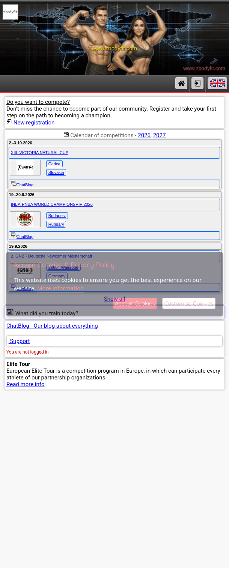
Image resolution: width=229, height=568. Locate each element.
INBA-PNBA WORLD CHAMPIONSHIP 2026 (52, 204)
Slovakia (56, 172)
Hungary (56, 224)
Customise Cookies (189, 303)
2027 (159, 135)
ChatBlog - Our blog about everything (52, 325)
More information (60, 288)
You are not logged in (27, 352)
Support (19, 341)
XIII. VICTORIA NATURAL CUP (39, 152)
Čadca (54, 164)
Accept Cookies (135, 303)
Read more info (25, 384)
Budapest (57, 215)
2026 (144, 135)
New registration (30, 122)
